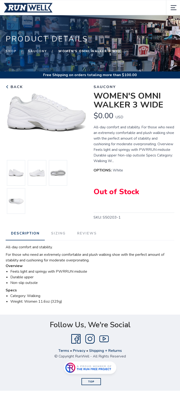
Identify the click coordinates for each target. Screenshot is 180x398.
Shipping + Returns (105, 350)
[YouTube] (104, 339)
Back (14, 86)
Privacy (79, 350)
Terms (63, 350)
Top (91, 381)
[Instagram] (90, 339)
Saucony (37, 51)
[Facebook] (76, 339)
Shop (11, 51)
